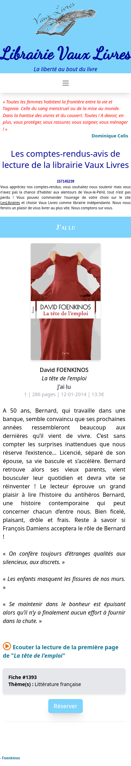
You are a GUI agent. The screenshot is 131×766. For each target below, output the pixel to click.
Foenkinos (11, 757)
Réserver (65, 706)
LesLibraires (10, 202)
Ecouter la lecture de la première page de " (60, 651)
